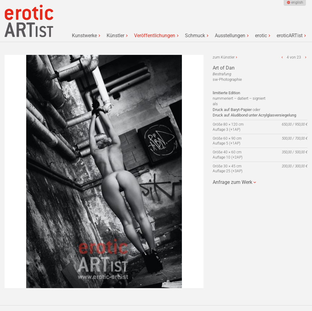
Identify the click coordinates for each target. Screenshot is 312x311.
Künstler (115, 35)
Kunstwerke (84, 35)
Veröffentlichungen (154, 35)
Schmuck (195, 35)
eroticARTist (290, 35)
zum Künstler (224, 57)
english (297, 2)
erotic (261, 35)
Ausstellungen (230, 35)
